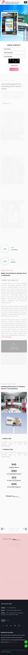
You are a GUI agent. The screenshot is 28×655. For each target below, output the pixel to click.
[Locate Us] (19, 625)
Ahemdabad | (14, 635)
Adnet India (8, 651)
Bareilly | (3, 642)
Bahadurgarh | (21, 639)
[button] (25, 529)
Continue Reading (6, 337)
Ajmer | (19, 635)
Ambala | (9, 637)
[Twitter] (7, 625)
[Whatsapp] (26, 641)
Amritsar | (13, 637)
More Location (13, 642)
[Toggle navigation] (25, 2)
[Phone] (26, 646)
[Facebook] (2, 625)
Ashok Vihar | (4, 639)
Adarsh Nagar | (4, 635)
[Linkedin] (11, 625)
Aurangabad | (14, 639)
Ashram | (9, 639)
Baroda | (7, 642)
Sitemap (3, 651)
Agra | (9, 635)
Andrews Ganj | (19, 637)
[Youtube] (15, 625)
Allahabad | (3, 637)
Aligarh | (23, 635)
